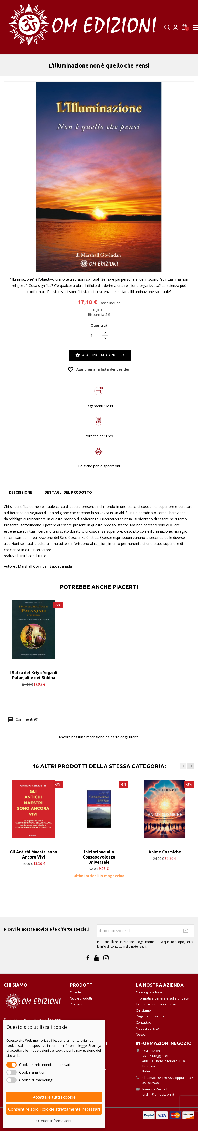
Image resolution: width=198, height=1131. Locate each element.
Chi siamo (143, 1010)
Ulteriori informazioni (53, 1120)
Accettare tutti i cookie (54, 1097)
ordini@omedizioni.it (158, 1094)
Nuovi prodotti (81, 998)
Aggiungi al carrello (99, 355)
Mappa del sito (147, 1028)
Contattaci (143, 1022)
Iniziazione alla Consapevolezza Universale (99, 857)
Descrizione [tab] (20, 492)
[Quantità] (95, 335)
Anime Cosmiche (164, 852)
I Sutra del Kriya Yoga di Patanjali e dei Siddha (33, 675)
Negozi (141, 1034)
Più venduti (78, 1004)
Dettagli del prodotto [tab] (68, 492)
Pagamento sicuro (150, 1016)
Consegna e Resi (149, 992)
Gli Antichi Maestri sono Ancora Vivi (33, 854)
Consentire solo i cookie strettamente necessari (54, 1109)
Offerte (75, 992)
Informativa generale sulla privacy (162, 998)
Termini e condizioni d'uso (156, 1004)
